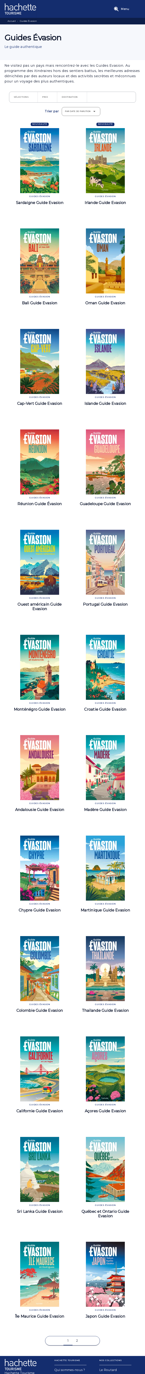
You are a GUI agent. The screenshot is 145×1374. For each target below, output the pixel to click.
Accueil (12, 21)
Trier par (52, 111)
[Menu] (126, 9)
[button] (23, 97)
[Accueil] (20, 9)
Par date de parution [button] (78, 111)
